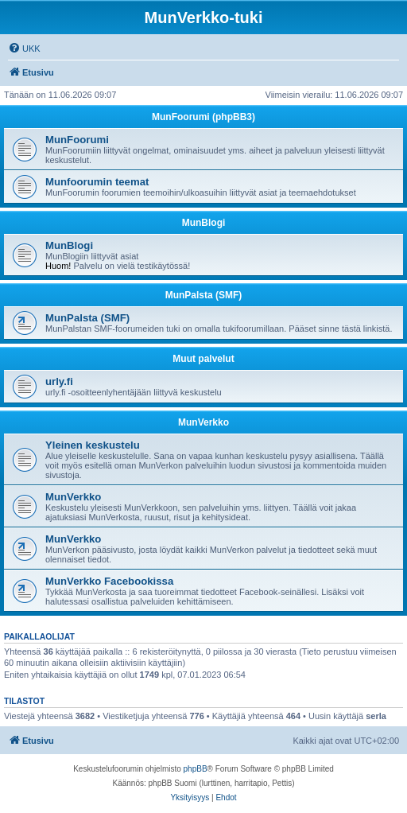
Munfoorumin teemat (97, 182)
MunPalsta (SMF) (203, 295)
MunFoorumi (77, 140)
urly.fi (59, 381)
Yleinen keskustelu (92, 445)
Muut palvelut (203, 358)
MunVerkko (203, 422)
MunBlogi (204, 222)
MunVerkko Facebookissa (109, 581)
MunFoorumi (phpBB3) (203, 117)
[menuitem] (24, 48)
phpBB (195, 768)
